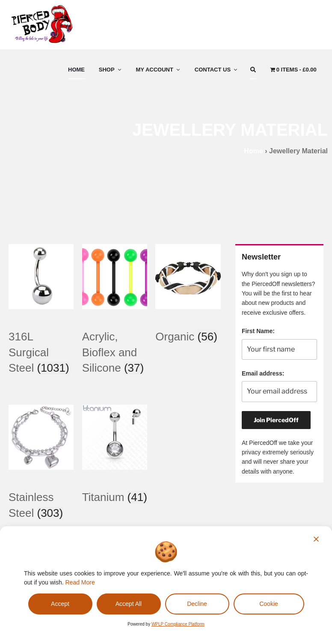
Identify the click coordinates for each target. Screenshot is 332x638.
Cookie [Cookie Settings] (268, 603)
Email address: (263, 373)
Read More (80, 582)
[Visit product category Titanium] (114, 484)
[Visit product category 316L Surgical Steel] (41, 339)
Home (76, 69)
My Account (158, 69)
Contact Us (216, 69)
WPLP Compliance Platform (178, 624)
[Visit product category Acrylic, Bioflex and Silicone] (114, 339)
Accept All (129, 603)
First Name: (258, 331)
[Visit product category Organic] (187, 323)
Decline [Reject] (197, 603)
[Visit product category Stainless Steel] (41, 492)
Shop (110, 69)
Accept (60, 603)
